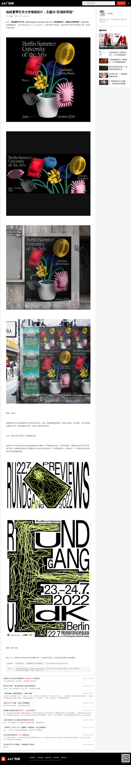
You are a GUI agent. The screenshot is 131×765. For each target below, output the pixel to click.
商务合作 (64, 757)
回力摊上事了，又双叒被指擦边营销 (118, 75)
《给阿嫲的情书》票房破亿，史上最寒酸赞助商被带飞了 (118, 61)
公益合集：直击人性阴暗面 (16, 703)
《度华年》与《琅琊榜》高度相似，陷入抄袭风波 (24, 727)
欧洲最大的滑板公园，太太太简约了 (19, 710)
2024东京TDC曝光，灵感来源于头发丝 (18, 744)
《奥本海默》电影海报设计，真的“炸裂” (18, 693)
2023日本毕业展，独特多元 (16, 735)
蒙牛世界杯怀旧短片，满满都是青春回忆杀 (118, 68)
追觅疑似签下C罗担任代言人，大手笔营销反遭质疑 (118, 54)
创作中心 (121, 3)
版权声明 (48, 757)
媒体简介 (33, 757)
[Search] (98, 3)
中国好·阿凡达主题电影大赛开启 (21, 678)
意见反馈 (40, 757)
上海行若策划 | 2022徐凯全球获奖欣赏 (18, 720)
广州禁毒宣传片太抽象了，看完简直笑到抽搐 (117, 82)
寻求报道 (56, 757)
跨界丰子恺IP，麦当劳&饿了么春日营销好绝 (19, 686)
